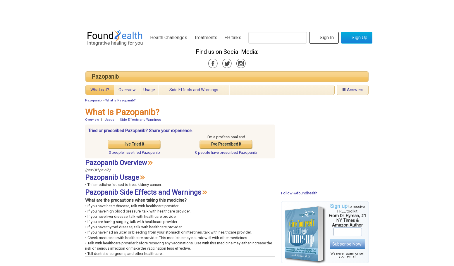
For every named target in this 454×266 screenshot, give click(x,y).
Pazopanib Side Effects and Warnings (143, 192)
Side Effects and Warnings (193, 89)
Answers (355, 89)
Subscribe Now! (347, 244)
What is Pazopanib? (120, 100)
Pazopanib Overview (116, 163)
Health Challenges (168, 37)
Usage (149, 89)
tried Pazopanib (134, 152)
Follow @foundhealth (299, 193)
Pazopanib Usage (112, 178)
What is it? (99, 89)
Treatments (205, 37)
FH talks (232, 37)
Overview (127, 89)
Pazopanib (105, 76)
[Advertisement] (226, 13)
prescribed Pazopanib (226, 152)
